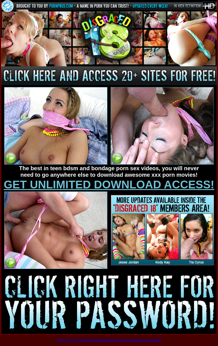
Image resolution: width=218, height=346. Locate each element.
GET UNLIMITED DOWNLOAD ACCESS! (109, 184)
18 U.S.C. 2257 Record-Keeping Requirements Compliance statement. (109, 340)
